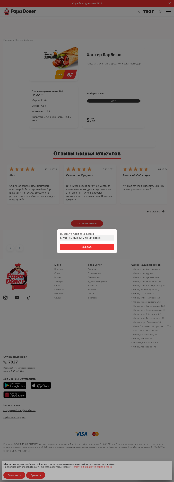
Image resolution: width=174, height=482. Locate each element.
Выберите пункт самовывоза (77, 233)
